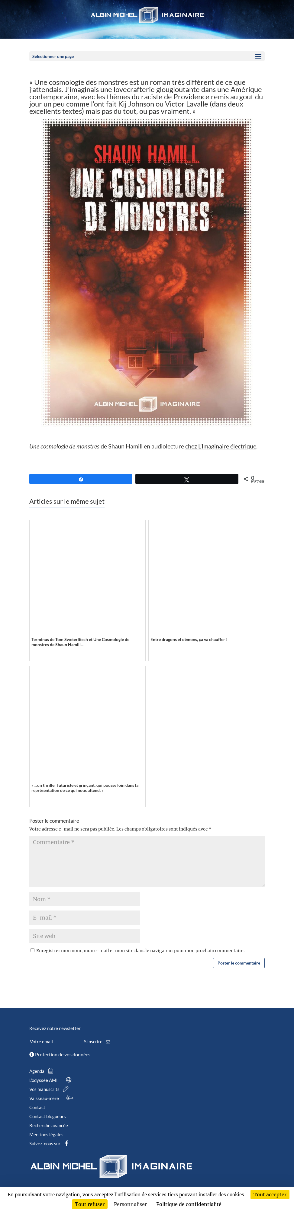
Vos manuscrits (50, 1089)
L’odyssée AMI (51, 1080)
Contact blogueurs (47, 1116)
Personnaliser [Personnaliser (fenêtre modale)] (130, 1204)
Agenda (42, 1071)
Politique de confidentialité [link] (188, 1204)
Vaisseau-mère (52, 1098)
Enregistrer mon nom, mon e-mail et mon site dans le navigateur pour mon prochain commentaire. (140, 950)
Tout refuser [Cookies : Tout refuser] (90, 1204)
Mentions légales (46, 1134)
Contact (37, 1107)
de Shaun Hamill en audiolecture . (143, 446)
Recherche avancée (48, 1125)
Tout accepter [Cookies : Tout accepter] (270, 1194)
